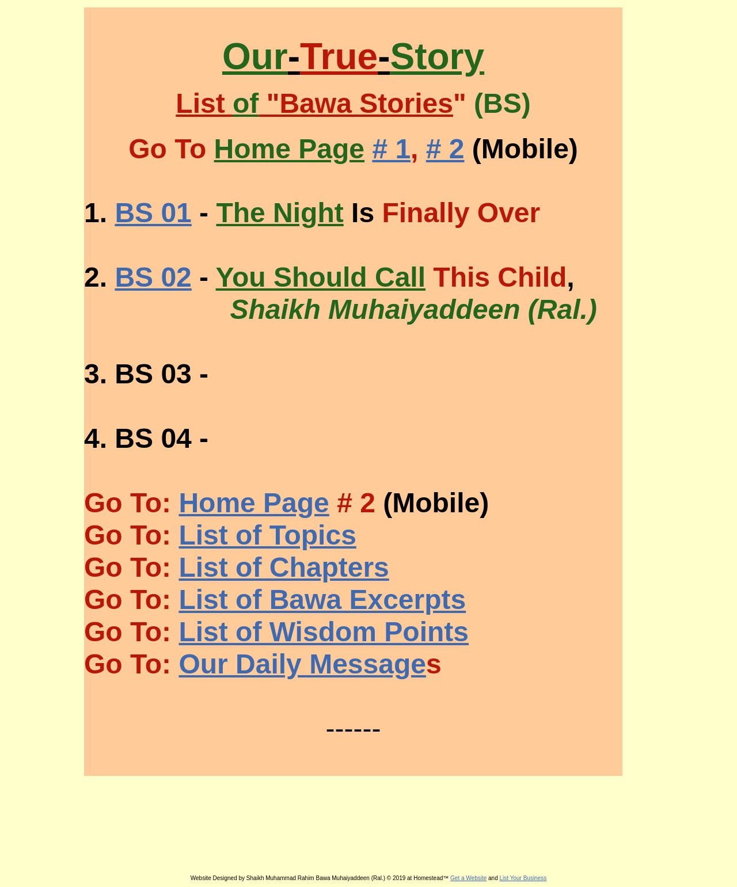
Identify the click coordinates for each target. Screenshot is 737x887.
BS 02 (153, 277)
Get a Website (468, 878)
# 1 (391, 149)
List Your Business (523, 878)
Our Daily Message (302, 664)
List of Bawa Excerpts (322, 599)
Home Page (253, 503)
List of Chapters (283, 567)
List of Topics (267, 535)
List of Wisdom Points (323, 631)
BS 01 (153, 212)
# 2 (445, 149)
